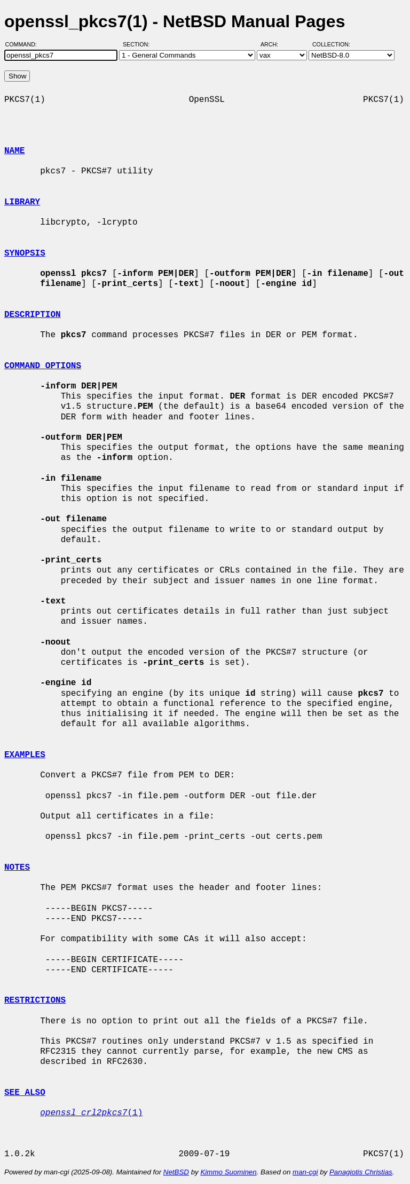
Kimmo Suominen (228, 1172)
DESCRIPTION (32, 315)
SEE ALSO (24, 1093)
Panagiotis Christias (360, 1172)
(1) (91, 1113)
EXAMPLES (24, 755)
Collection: (331, 44)
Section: (138, 44)
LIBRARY (22, 202)
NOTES (17, 867)
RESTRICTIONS (35, 1000)
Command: (24, 44)
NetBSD (176, 1172)
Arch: (274, 44)
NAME (14, 151)
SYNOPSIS (24, 253)
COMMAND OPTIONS (42, 366)
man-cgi (305, 1172)
